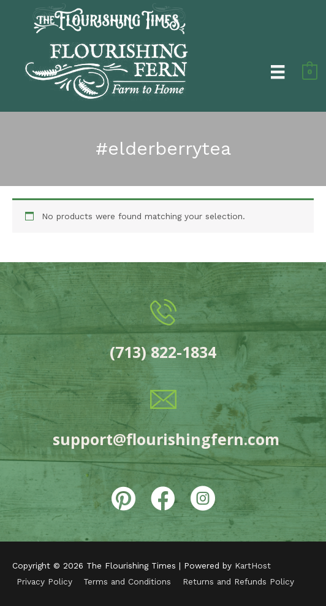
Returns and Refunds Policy (238, 581)
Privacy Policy (44, 581)
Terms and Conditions (127, 581)
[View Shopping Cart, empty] (309, 71)
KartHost (253, 565)
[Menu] (277, 71)
